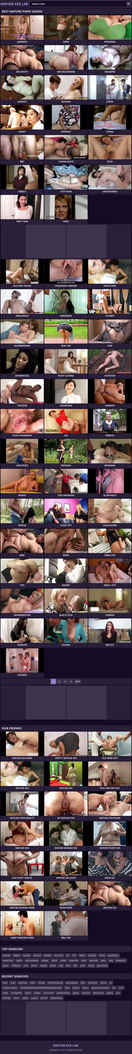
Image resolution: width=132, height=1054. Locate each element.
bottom (76, 987)
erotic (82, 965)
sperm (28, 993)
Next (77, 681)
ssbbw (25, 998)
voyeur (6, 965)
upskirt (19, 960)
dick (75, 965)
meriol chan (8, 960)
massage (7, 998)
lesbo (32, 982)
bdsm (83, 960)
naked (54, 960)
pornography (72, 982)
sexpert (16, 955)
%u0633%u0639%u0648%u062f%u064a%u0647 (41, 987)
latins (103, 960)
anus (26, 965)
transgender (16, 993)
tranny (102, 955)
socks (12, 982)
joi (111, 982)
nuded (63, 960)
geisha (76, 993)
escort (16, 998)
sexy (111, 960)
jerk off (44, 998)
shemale (6, 955)
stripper (45, 960)
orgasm (34, 998)
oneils (5, 993)
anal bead (58, 955)
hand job (92, 955)
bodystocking (56, 998)
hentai (53, 965)
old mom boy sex (55, 982)
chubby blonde (63, 993)
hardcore (86, 993)
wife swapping (32, 960)
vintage (41, 982)
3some (34, 965)
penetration (113, 955)
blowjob (47, 955)
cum (118, 993)
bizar (68, 965)
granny (110, 993)
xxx (67, 955)
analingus (16, 965)
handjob (26, 955)
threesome (120, 960)
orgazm (43, 965)
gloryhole (94, 960)
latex (83, 982)
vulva (5, 982)
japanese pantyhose (100, 987)
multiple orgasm (10, 987)
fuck (74, 955)
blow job (37, 955)
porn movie (102, 965)
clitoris (82, 955)
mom (121, 987)
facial (67, 987)
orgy (61, 965)
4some (103, 982)
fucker (91, 965)
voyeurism (73, 960)
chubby (37, 993)
